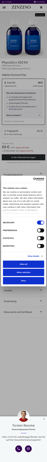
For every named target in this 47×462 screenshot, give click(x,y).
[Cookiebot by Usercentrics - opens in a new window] (33, 179)
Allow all (23, 264)
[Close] (44, 418)
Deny (23, 281)
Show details (33, 256)
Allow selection (23, 272)
